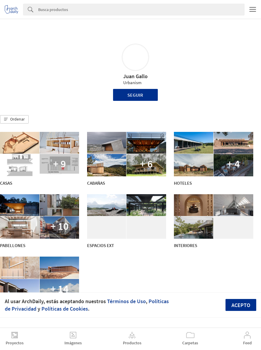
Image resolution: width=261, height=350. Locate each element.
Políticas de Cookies (64, 308)
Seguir (135, 95)
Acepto (240, 305)
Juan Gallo (135, 76)
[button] (14, 119)
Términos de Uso (126, 301)
